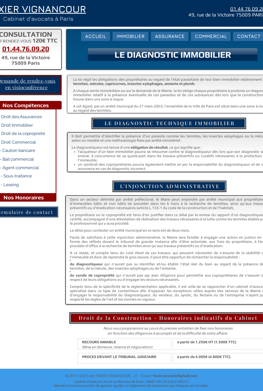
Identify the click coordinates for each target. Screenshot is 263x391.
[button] (173, 54)
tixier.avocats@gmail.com (175, 376)
